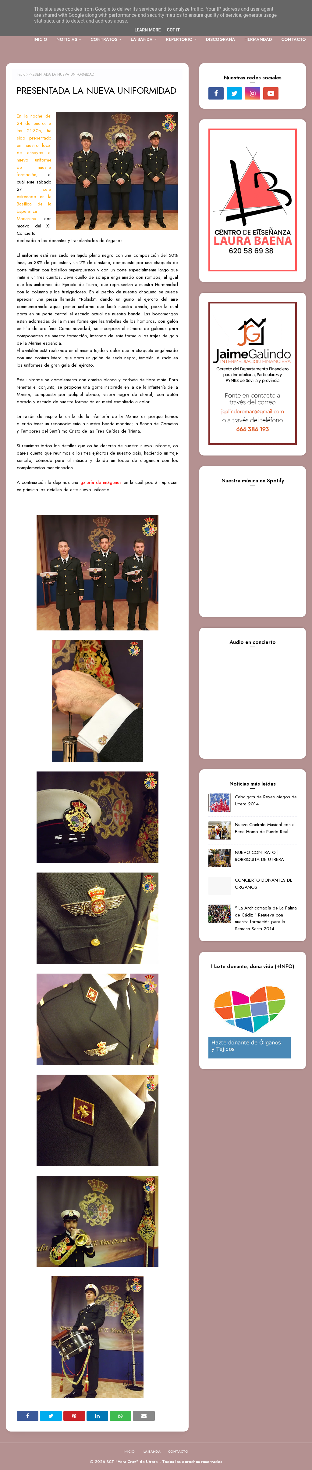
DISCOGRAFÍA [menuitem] (220, 39)
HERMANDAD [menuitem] (258, 39)
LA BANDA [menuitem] (142, 39)
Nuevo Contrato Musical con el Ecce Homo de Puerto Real (265, 828)
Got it (173, 29)
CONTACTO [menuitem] (293, 39)
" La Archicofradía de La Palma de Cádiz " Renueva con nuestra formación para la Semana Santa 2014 (266, 918)
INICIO (129, 1451)
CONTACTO (178, 1451)
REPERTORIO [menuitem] (179, 39)
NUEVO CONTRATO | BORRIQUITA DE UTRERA (259, 856)
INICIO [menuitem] (40, 39)
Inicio (21, 74)
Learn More (147, 29)
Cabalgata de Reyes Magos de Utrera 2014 (266, 800)
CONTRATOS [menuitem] (103, 39)
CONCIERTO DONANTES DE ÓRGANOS (263, 884)
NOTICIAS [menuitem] (66, 39)
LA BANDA (152, 1451)
